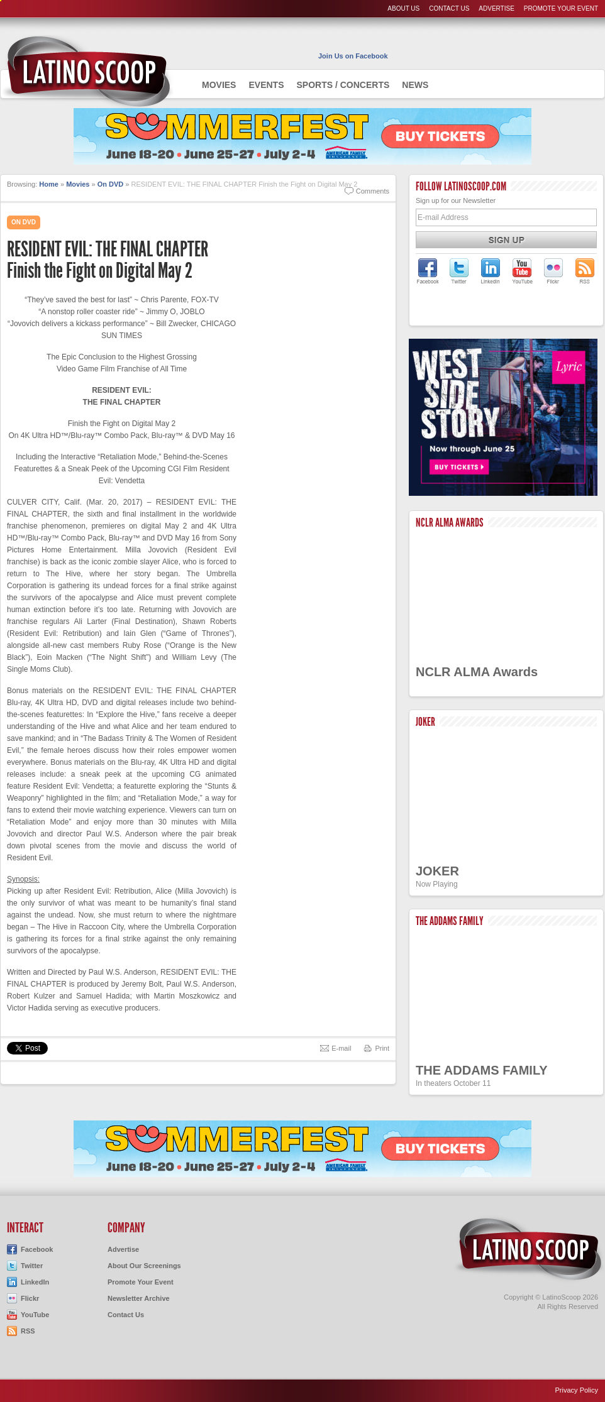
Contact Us (449, 8)
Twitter (32, 1265)
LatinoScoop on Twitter (459, 270)
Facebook (37, 1249)
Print (382, 1048)
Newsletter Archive (139, 1298)
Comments (372, 191)
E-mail (341, 1048)
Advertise (496, 8)
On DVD (110, 184)
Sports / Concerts (342, 85)
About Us (403, 8)
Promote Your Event (561, 8)
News (415, 85)
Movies (219, 85)
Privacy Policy (576, 1390)
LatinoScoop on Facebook (427, 270)
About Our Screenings (144, 1265)
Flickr (30, 1298)
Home (48, 184)
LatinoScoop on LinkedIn (490, 270)
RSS (28, 1331)
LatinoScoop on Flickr (553, 270)
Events (266, 85)
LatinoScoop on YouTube (522, 270)
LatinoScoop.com (528, 1249)
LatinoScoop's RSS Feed (585, 270)
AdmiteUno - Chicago (87, 71)
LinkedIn (35, 1282)
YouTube (35, 1314)
